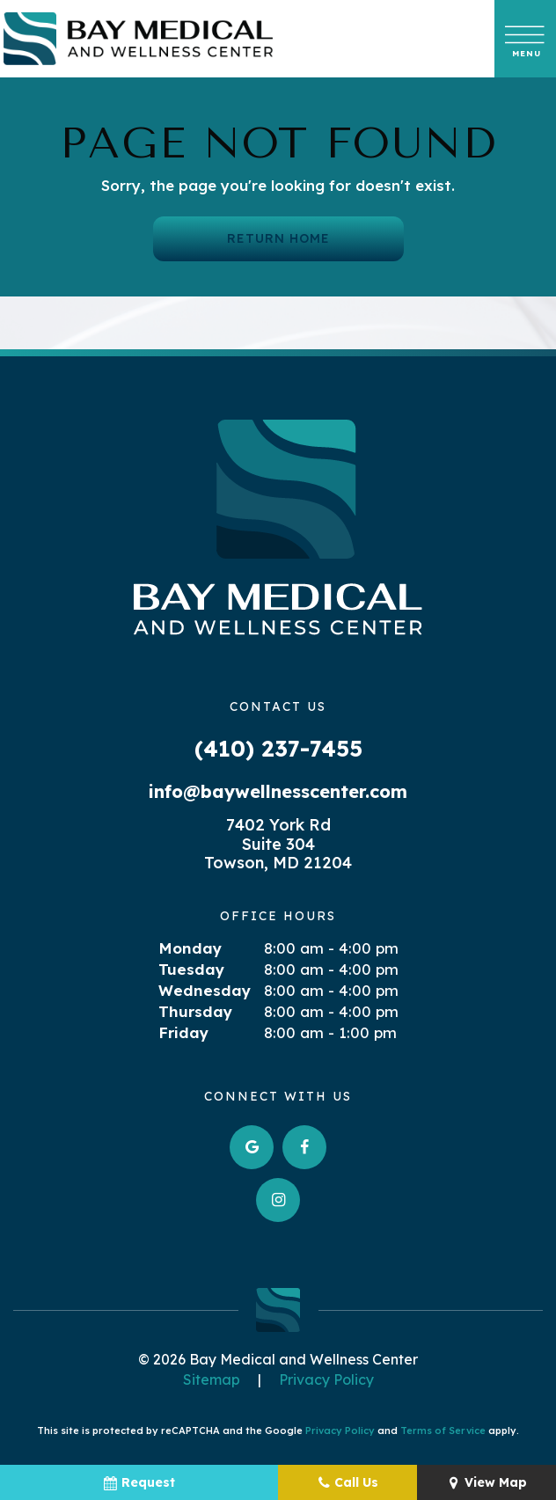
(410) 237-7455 (278, 748)
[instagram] (278, 1200)
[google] (252, 1147)
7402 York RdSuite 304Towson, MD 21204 (278, 844)
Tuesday (191, 969)
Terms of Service (443, 1430)
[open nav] (525, 38)
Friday (183, 1032)
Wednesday (204, 990)
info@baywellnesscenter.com (278, 791)
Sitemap (211, 1379)
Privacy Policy (326, 1379)
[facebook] (304, 1147)
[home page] (138, 39)
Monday (190, 948)
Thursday (195, 1011)
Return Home (278, 238)
